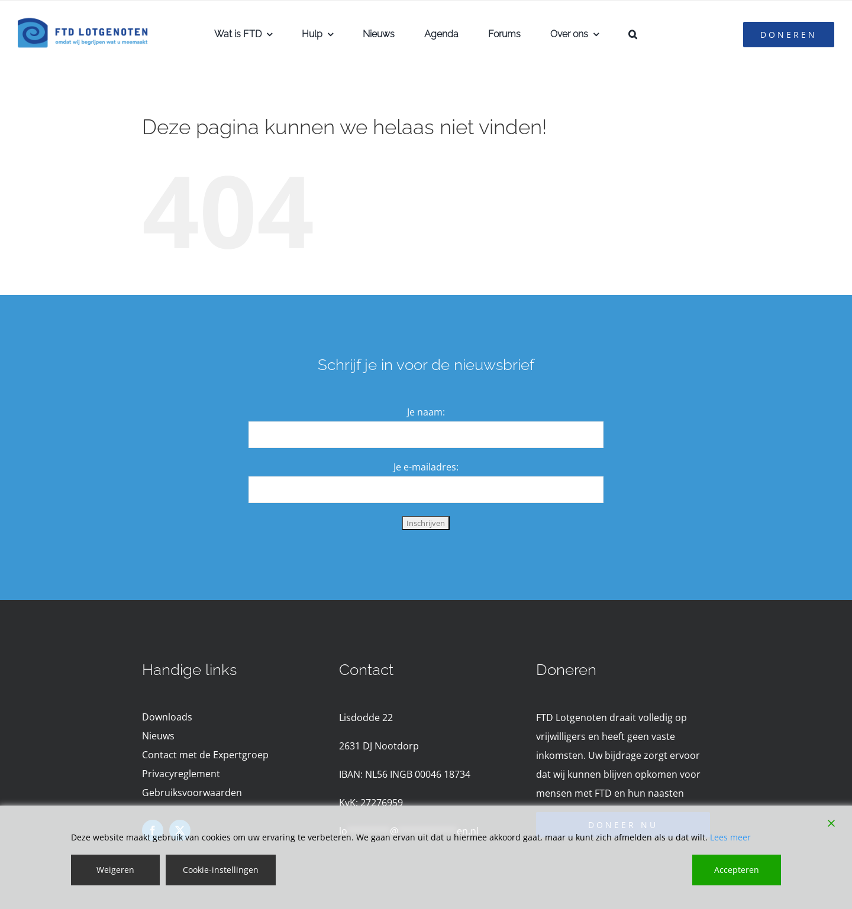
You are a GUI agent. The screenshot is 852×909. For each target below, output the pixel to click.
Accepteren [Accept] (736, 869)
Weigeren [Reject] (115, 869)
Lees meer (730, 837)
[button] (632, 34)
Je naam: (426, 411)
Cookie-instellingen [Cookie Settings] (221, 869)
